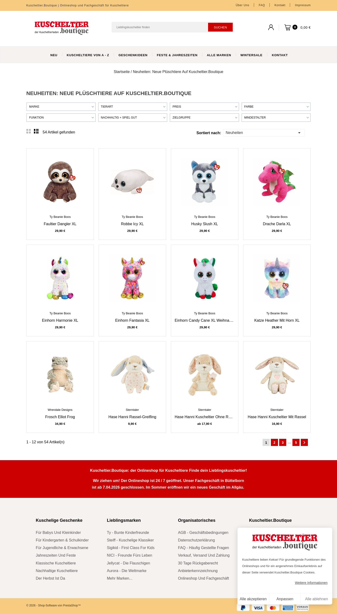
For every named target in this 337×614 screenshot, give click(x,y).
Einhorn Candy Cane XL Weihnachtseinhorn (212, 320)
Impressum (303, 5)
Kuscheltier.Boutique (270, 520)
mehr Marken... (119, 578)
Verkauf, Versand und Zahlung (204, 555)
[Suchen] (173, 27)
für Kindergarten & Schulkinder (62, 540)
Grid (28, 131)
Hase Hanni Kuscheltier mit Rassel (277, 417)
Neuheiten (264, 132)
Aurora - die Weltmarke (126, 571)
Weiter (304, 442)
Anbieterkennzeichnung (198, 571)
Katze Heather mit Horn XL (277, 320)
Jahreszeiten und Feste (56, 555)
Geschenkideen (133, 55)
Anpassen (284, 599)
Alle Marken (219, 55)
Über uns (242, 5)
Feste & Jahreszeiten (177, 55)
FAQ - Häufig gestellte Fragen (203, 548)
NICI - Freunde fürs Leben (129, 555)
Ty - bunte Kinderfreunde (128, 533)
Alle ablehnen (316, 599)
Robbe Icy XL (132, 224)
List (36, 131)
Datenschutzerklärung (196, 540)
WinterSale (252, 55)
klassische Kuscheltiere (56, 563)
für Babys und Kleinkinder (58, 533)
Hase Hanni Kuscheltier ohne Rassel (206, 417)
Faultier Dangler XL (60, 224)
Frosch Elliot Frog (60, 417)
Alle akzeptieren (253, 599)
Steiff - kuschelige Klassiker (130, 540)
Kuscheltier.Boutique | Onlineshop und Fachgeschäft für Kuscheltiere (77, 5)
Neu (54, 55)
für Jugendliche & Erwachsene (62, 548)
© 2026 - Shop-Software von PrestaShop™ (53, 605)
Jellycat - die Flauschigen (128, 563)
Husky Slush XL (204, 224)
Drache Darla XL (277, 224)
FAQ (262, 5)
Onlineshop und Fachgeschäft (203, 578)
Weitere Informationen (311, 583)
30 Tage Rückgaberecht (198, 563)
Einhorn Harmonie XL (60, 320)
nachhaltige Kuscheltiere (57, 571)
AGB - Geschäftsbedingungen (203, 533)
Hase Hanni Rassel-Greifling (132, 417)
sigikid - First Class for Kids (131, 548)
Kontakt (279, 5)
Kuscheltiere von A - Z (88, 55)
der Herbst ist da (50, 578)
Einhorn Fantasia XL (132, 320)
